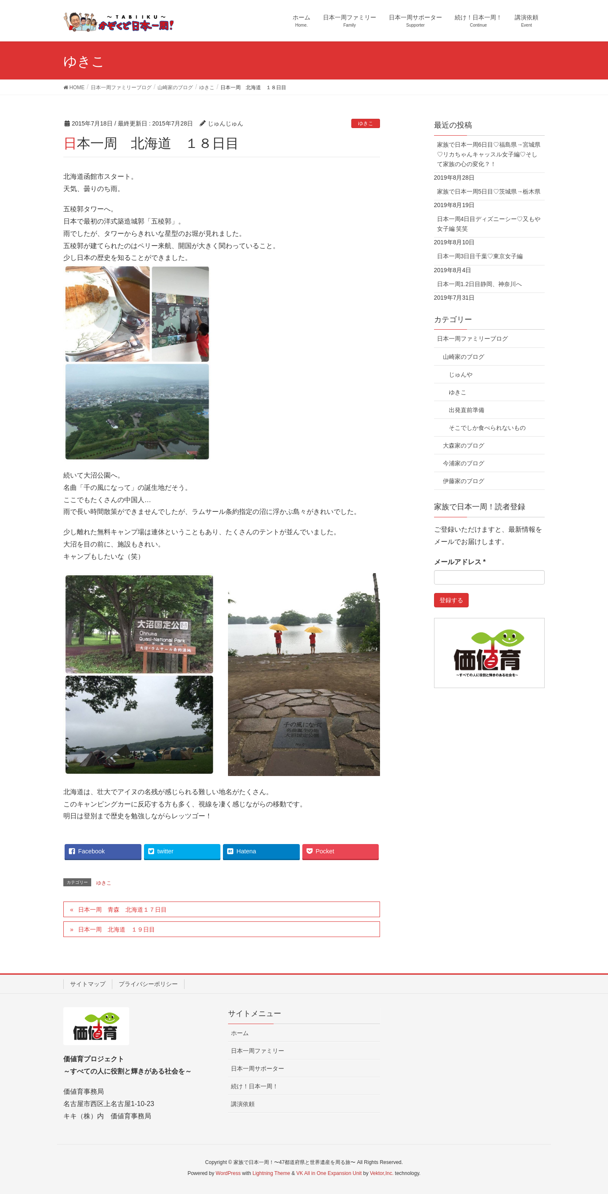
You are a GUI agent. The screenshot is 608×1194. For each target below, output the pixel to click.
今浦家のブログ (463, 463)
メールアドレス (460, 562)
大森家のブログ (463, 445)
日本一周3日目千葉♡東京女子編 (480, 256)
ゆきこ (365, 123)
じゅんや (460, 374)
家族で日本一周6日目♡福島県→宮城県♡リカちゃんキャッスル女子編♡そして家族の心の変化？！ (489, 154)
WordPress (228, 1173)
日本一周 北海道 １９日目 (116, 929)
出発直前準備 (466, 410)
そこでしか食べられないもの (487, 427)
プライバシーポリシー (148, 984)
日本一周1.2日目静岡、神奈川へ (479, 284)
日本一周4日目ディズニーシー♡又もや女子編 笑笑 (489, 224)
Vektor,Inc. (382, 1173)
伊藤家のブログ (463, 481)
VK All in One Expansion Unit (329, 1173)
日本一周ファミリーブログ (472, 338)
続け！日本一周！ (254, 1086)
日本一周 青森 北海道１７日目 (122, 909)
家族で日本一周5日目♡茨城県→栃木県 (489, 191)
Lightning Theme (271, 1173)
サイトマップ (88, 984)
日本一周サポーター (257, 1068)
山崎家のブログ (463, 356)
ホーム (240, 1033)
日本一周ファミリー (257, 1050)
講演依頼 (243, 1104)
